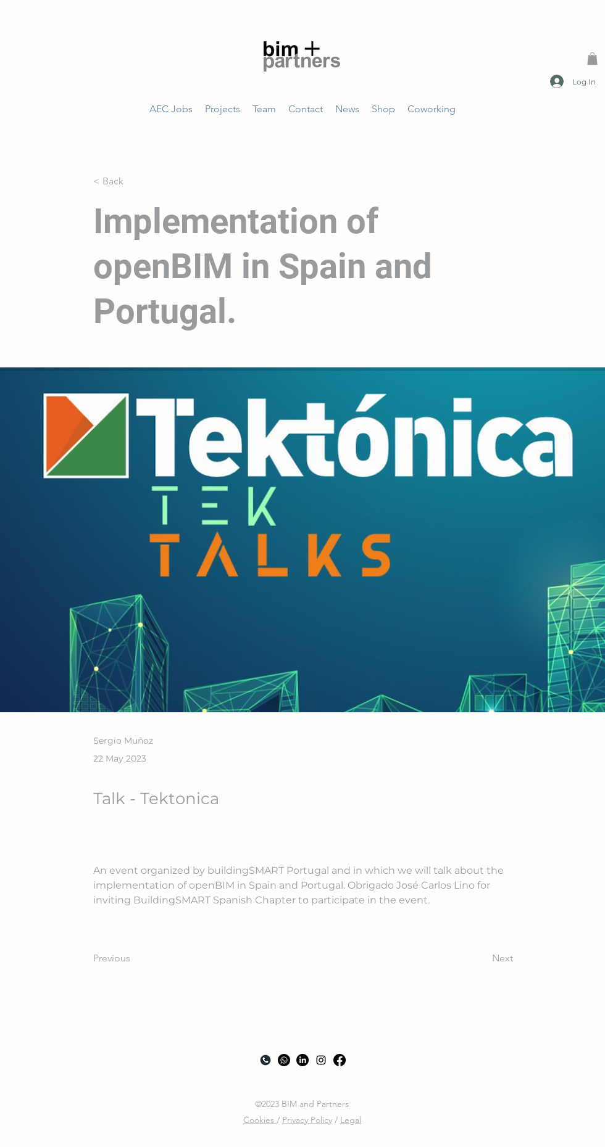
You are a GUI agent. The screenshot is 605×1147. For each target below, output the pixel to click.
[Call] (265, 1060)
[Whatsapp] (284, 1060)
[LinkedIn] (302, 1060)
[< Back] (134, 181)
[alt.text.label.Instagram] (321, 1060)
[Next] (482, 958)
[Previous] (134, 958)
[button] (592, 58)
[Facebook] (339, 1060)
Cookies (260, 1119)
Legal (350, 1119)
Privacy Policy (307, 1119)
